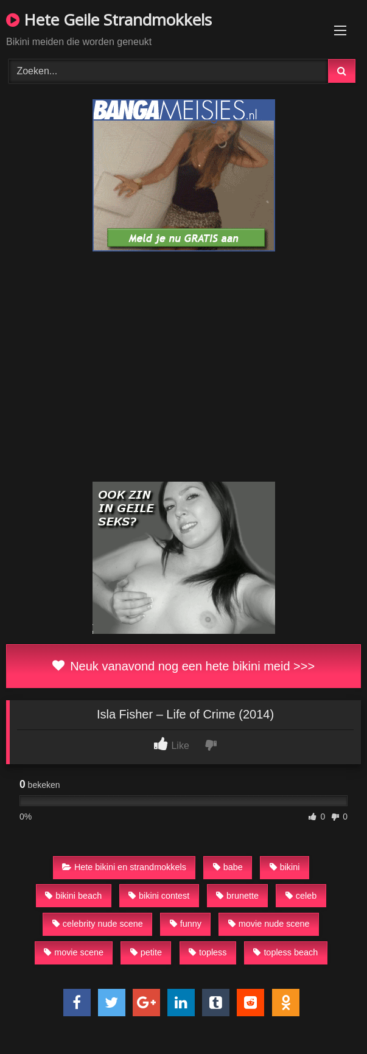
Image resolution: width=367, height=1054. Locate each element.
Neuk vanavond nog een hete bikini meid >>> (183, 666)
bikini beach (73, 896)
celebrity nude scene (97, 924)
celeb (300, 896)
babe (228, 867)
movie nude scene (269, 924)
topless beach (285, 952)
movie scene (73, 952)
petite (146, 952)
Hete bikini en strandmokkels (124, 867)
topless (208, 952)
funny (185, 924)
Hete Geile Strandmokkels (109, 19)
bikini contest (158, 896)
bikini (285, 867)
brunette (237, 896)
